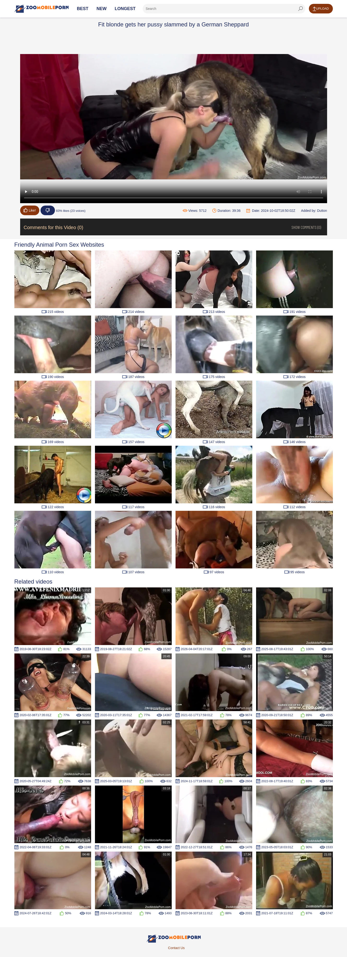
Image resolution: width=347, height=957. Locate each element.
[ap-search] (224, 8)
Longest (125, 8)
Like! (30, 210)
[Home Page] (41, 9)
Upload (321, 8)
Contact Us (176, 948)
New (101, 8)
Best (82, 8)
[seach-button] (300, 8)
